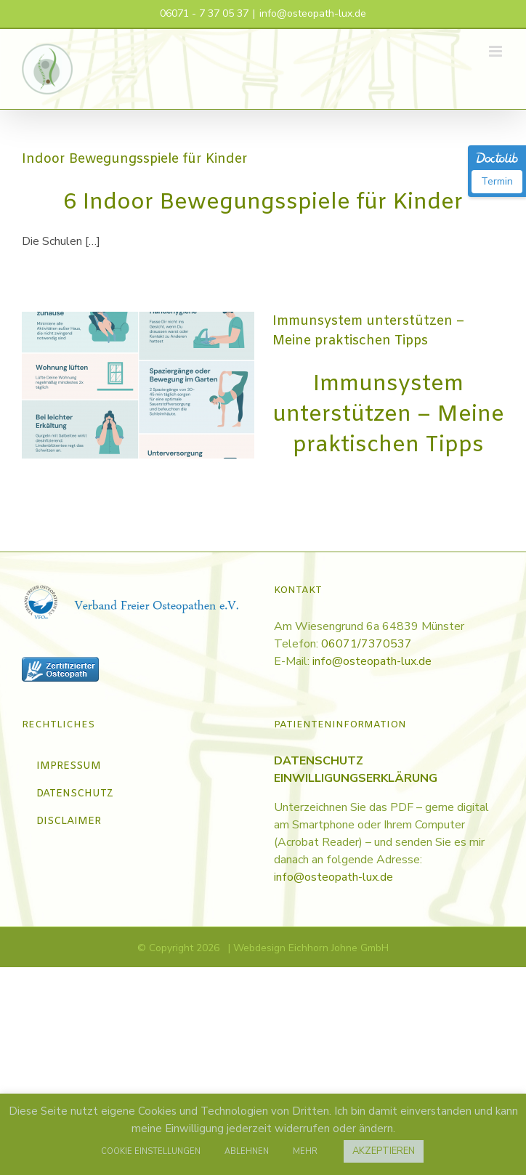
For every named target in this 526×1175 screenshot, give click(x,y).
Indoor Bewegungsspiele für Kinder (135, 159)
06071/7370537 (366, 644)
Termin (497, 181)
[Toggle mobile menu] (496, 51)
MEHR (305, 1151)
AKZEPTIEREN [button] (383, 1151)
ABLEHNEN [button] (246, 1151)
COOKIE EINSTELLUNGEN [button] (151, 1151)
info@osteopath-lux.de (312, 13)
